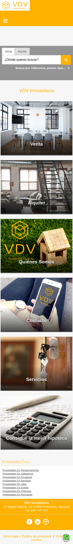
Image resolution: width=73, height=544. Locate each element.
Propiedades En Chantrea (17, 491)
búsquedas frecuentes (19, 462)
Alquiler (22, 51)
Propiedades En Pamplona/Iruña (21, 470)
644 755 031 (39, 510)
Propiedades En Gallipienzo (18, 473)
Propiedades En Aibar (15, 484)
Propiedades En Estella (15, 487)
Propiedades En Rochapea (17, 494)
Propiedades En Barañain (17, 480)
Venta (8, 51)
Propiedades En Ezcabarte (17, 477)
